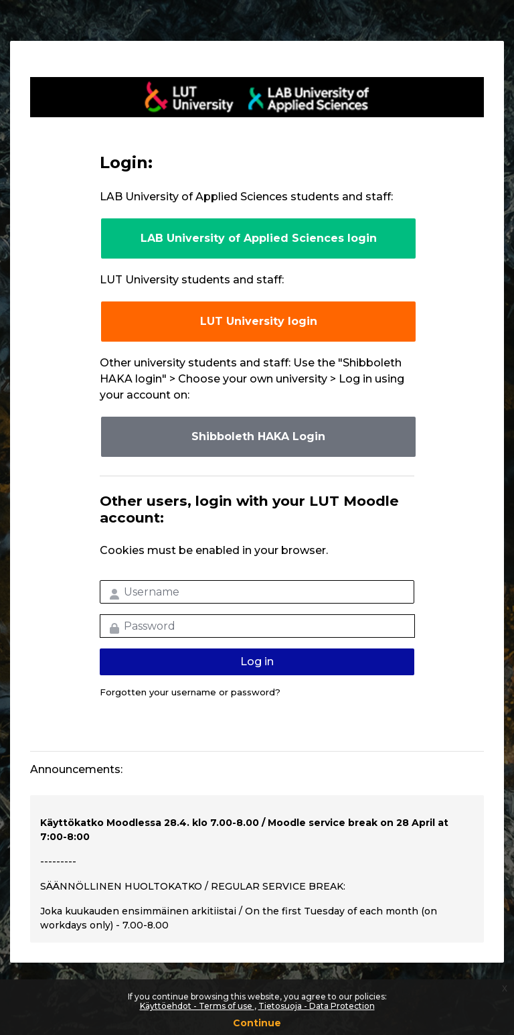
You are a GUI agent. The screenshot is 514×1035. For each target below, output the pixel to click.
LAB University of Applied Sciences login (259, 238)
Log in (257, 661)
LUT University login (258, 321)
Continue (257, 1023)
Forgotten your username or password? (190, 692)
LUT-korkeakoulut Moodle (257, 97)
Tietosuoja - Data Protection (316, 1006)
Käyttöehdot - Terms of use (197, 1006)
